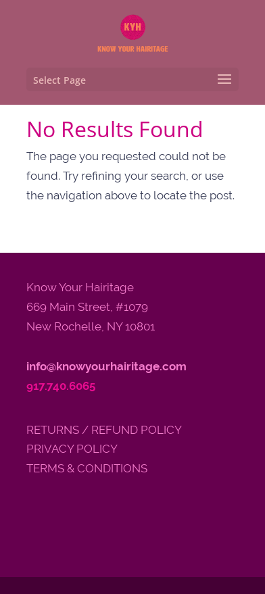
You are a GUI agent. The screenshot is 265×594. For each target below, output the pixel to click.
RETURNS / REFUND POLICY (104, 430)
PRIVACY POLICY (72, 448)
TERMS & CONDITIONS (86, 468)
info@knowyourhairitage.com (106, 366)
